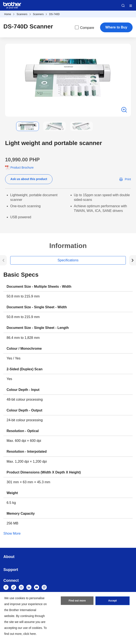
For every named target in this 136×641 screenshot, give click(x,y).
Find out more (77, 600)
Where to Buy (116, 27)
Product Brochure (22, 167)
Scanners (22, 14)
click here (29, 633)
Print (128, 179)
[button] (8, 126)
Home (7, 14)
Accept (112, 600)
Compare (84, 27)
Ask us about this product (28, 179)
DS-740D (54, 14)
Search (123, 5)
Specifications (68, 260)
